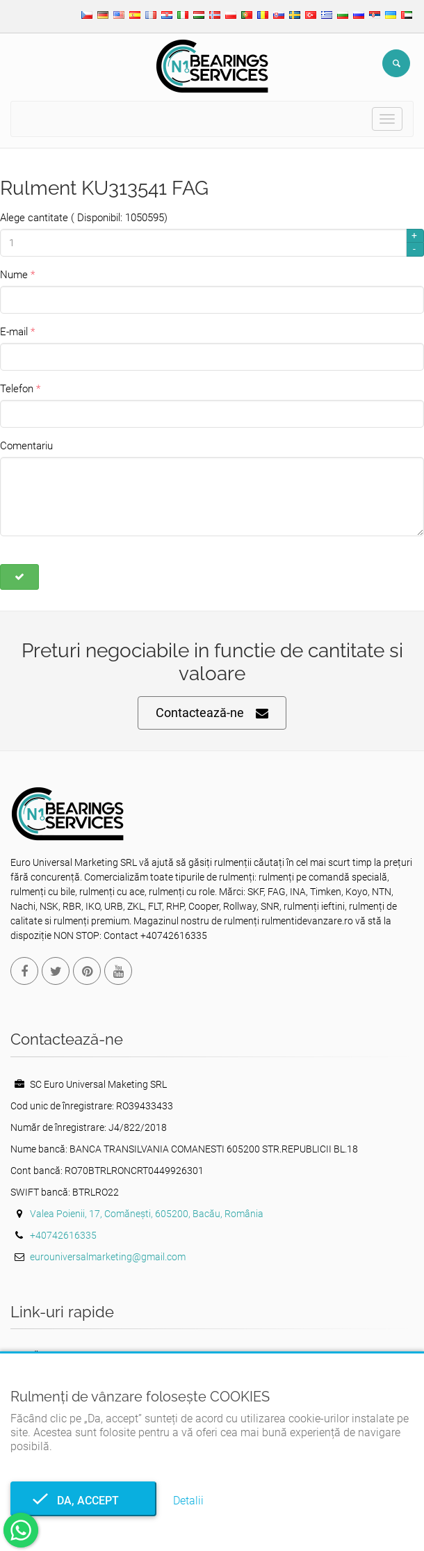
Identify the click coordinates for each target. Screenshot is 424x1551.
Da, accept (84, 1500)
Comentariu (26, 446)
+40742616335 (63, 1235)
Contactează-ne (212, 713)
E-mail (14, 332)
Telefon (16, 389)
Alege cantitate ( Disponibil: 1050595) (84, 217)
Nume (14, 274)
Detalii (188, 1500)
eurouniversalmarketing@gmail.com (108, 1256)
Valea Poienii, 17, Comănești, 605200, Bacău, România (146, 1213)
